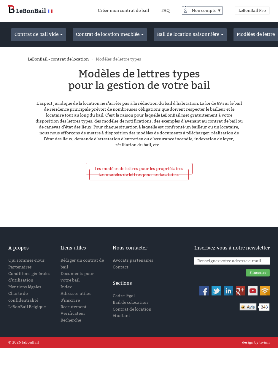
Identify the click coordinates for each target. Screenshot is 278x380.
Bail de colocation (130, 302)
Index (66, 287)
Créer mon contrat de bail (123, 10)
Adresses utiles (76, 293)
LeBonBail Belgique (27, 306)
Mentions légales (24, 287)
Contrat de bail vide (39, 34)
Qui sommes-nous (26, 260)
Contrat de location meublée (110, 34)
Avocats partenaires (133, 260)
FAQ (165, 10)
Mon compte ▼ (206, 10)
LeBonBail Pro (252, 10)
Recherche (71, 320)
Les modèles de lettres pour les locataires (139, 174)
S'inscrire (70, 300)
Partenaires (20, 267)
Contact (120, 267)
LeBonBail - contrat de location (58, 59)
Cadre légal (124, 295)
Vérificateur (73, 313)
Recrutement (74, 306)
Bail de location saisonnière (190, 34)
